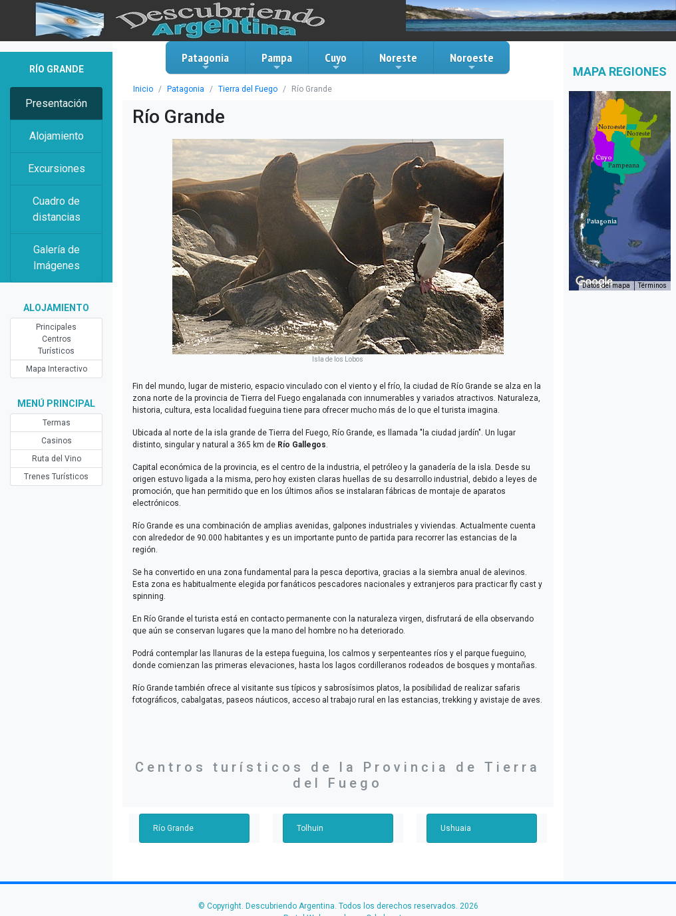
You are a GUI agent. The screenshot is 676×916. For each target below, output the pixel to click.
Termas (57, 422)
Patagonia (205, 61)
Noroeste (472, 61)
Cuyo (336, 61)
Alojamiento (56, 136)
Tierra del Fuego (247, 89)
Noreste (398, 61)
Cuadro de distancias (57, 209)
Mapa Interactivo (56, 369)
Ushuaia (455, 828)
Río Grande (173, 828)
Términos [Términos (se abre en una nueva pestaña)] (652, 285)
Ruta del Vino (56, 458)
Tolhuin (310, 828)
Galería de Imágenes (56, 257)
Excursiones (56, 168)
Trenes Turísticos (56, 476)
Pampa (276, 61)
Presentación (56, 103)
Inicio (143, 89)
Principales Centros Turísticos (56, 339)
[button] (601, 221)
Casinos (56, 440)
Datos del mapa (606, 285)
